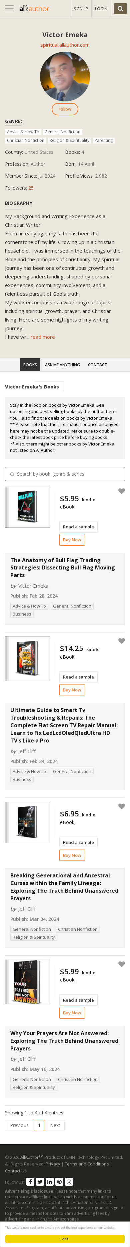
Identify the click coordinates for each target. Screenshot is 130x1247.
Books (30, 365)
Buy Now (72, 540)
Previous (19, 1125)
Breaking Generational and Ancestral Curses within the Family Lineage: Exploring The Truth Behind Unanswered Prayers (64, 887)
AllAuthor (31, 1157)
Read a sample (78, 527)
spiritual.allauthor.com (65, 44)
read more (43, 336)
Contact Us (16, 1171)
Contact (97, 365)
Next (55, 1125)
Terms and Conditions (87, 1164)
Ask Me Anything (62, 365)
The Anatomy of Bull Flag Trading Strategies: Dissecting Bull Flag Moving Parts (62, 568)
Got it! (65, 1239)
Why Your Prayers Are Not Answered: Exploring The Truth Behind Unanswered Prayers (64, 1041)
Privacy (53, 1164)
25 (31, 188)
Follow (65, 109)
